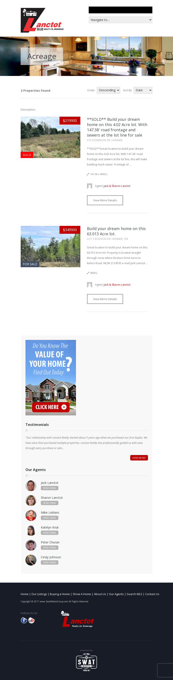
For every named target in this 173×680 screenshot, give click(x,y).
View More (139, 457)
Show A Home (82, 594)
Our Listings (39, 594)
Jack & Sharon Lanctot (112, 186)
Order (91, 90)
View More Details (105, 200)
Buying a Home (60, 594)
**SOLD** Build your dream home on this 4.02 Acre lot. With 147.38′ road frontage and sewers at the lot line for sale (117, 127)
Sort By (127, 90)
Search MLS (134, 594)
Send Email (49, 488)
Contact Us (152, 594)
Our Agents (116, 594)
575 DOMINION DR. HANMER (104, 140)
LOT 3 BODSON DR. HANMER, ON (107, 239)
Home (25, 594)
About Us (100, 594)
